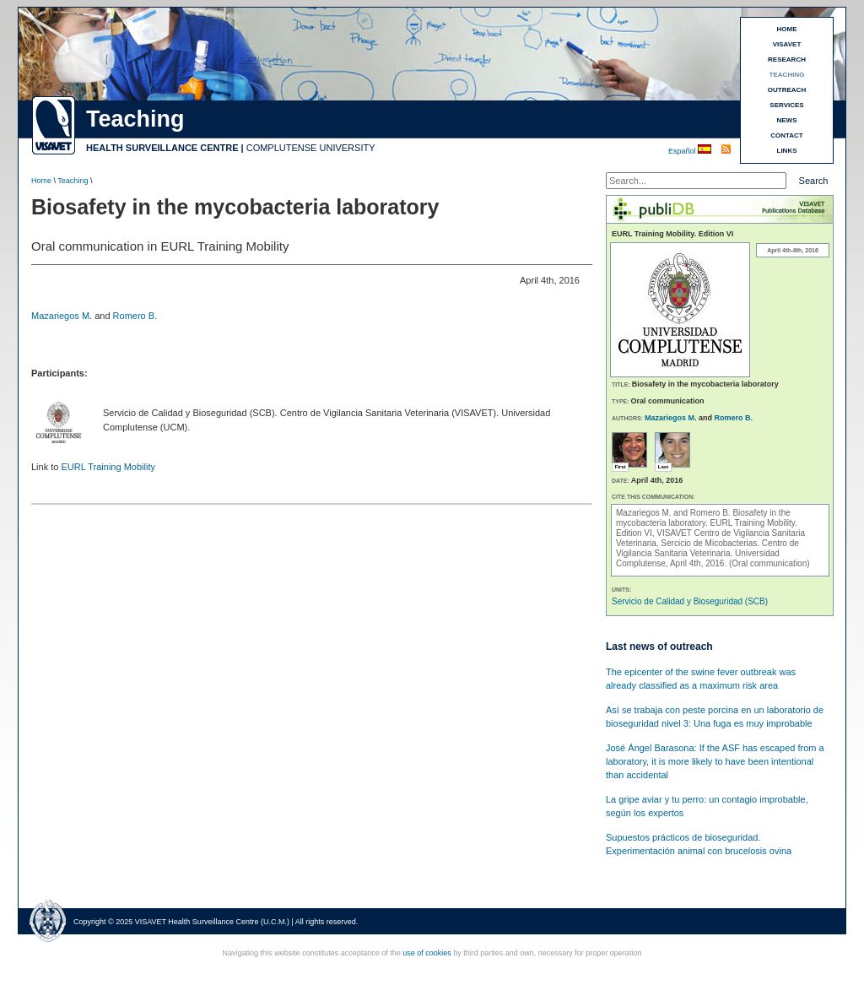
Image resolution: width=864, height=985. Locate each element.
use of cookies (426, 953)
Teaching (72, 180)
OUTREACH (787, 90)
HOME (787, 29)
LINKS (787, 150)
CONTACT (786, 135)
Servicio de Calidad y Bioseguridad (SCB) (690, 601)
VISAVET (787, 44)
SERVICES (786, 105)
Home (41, 180)
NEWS (787, 120)
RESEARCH (787, 59)
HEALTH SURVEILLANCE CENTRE (162, 148)
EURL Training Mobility (107, 467)
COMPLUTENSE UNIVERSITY (310, 148)
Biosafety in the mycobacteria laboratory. (703, 518)
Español (683, 151)
